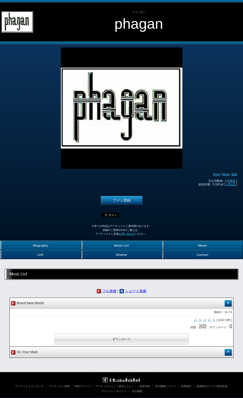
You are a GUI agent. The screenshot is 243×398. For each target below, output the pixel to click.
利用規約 (186, 386)
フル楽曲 (109, 291)
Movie (202, 245)
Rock (216, 174)
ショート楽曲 (135, 291)
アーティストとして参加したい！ (115, 386)
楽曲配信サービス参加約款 (212, 386)
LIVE (40, 255)
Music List (121, 245)
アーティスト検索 (59, 386)
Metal (225, 174)
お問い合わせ (127, 233)
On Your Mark (121, 353)
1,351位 (230, 184)
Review (121, 255)
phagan (138, 23)
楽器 (234, 174)
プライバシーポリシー (114, 391)
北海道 (231, 181)
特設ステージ (82, 386)
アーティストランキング (29, 386)
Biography (40, 245)
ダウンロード (121, 339)
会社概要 (137, 391)
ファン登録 (122, 200)
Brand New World (121, 303)
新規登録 (145, 386)
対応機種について (165, 386)
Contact (203, 255)
